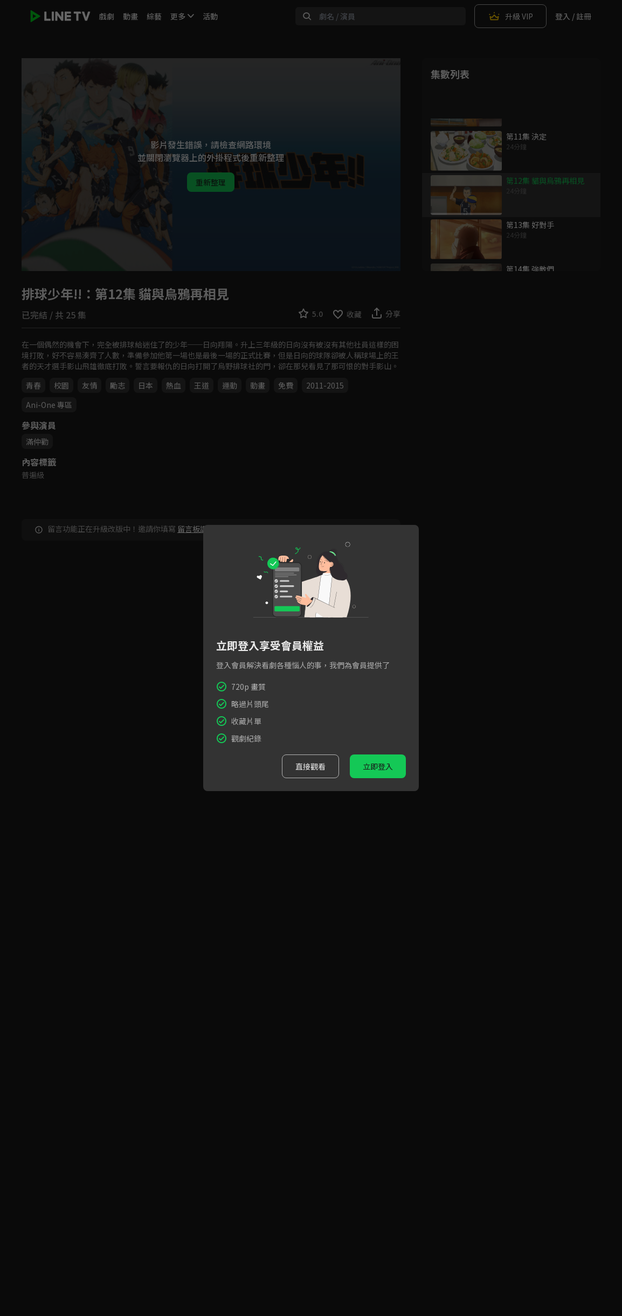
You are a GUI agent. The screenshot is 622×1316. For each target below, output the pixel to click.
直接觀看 (310, 766)
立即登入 (378, 766)
